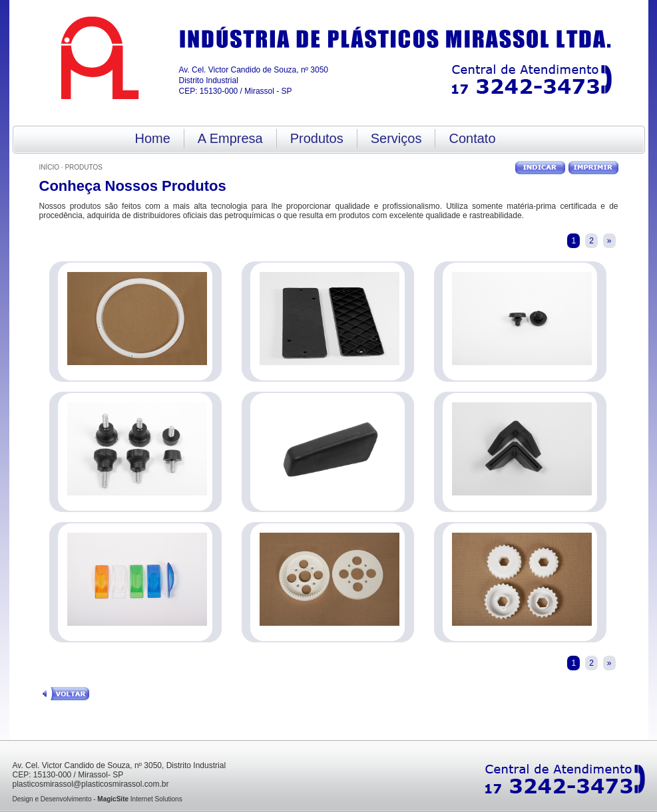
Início (49, 167)
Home (152, 138)
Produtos (316, 138)
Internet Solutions (139, 799)
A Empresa (230, 138)
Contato (472, 138)
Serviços (396, 138)
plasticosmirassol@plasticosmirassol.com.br (91, 784)
